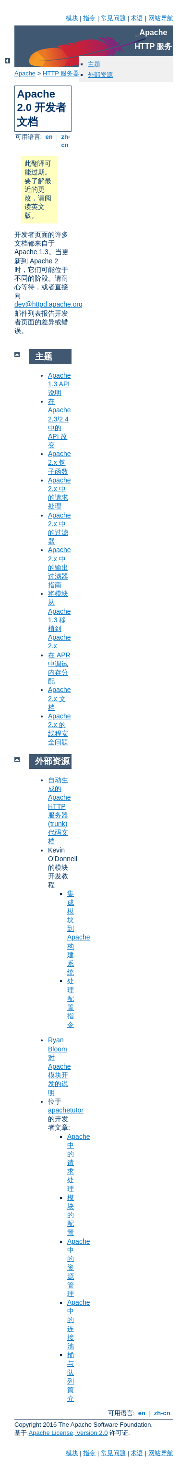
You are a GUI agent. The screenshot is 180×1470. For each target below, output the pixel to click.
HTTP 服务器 (61, 73)
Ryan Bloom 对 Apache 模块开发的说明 (59, 1066)
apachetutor (66, 1110)
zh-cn (65, 140)
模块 (72, 18)
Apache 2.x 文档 (59, 698)
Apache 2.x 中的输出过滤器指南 (59, 567)
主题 (94, 64)
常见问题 (113, 18)
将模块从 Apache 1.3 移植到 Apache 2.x (59, 620)
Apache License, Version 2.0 (68, 1432)
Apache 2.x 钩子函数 (59, 462)
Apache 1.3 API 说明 (59, 383)
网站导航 (160, 18)
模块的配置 (70, 1215)
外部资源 (100, 74)
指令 (89, 18)
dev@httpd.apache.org (48, 304)
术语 (137, 18)
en (49, 136)
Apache (25, 73)
